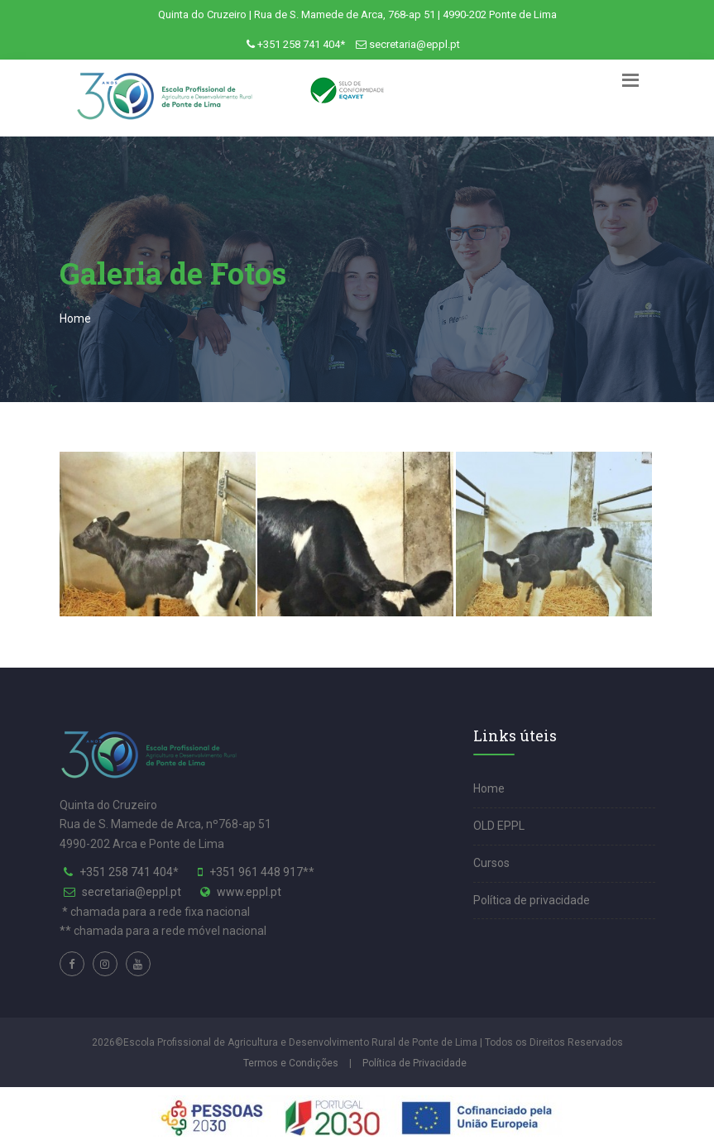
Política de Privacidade (414, 1063)
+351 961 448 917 (256, 872)
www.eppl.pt (249, 891)
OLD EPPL (499, 825)
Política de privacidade (531, 900)
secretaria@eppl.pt (414, 44)
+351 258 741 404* (301, 44)
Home (75, 318)
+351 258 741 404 (126, 872)
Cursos (491, 863)
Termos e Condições (290, 1063)
